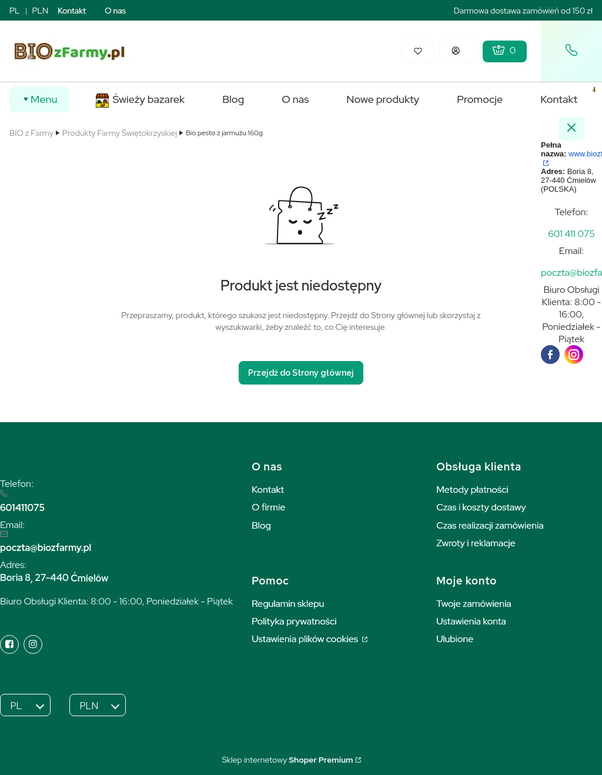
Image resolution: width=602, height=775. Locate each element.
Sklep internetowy (287, 759)
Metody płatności (472, 489)
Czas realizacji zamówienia (489, 525)
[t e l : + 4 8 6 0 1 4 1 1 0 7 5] (571, 234)
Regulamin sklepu (288, 603)
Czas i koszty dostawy (481, 507)
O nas (115, 10)
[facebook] (550, 354)
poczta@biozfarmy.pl (45, 548)
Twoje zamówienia (473, 603)
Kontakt (72, 10)
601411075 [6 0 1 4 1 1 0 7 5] (22, 508)
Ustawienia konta (471, 621)
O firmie (268, 507)
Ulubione (454, 639)
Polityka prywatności (294, 621)
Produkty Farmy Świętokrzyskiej (119, 133)
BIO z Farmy (31, 133)
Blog (261, 525)
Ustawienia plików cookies (306, 639)
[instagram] (573, 354)
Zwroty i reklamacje (476, 543)
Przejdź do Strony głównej (301, 373)
